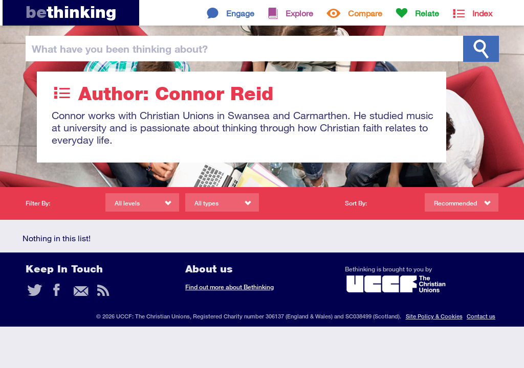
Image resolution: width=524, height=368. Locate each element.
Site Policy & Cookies (434, 316)
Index (482, 13)
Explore (299, 13)
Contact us (481, 316)
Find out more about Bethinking (229, 287)
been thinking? (120, 48)
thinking (71, 12)
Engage (240, 13)
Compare (365, 13)
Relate (427, 13)
